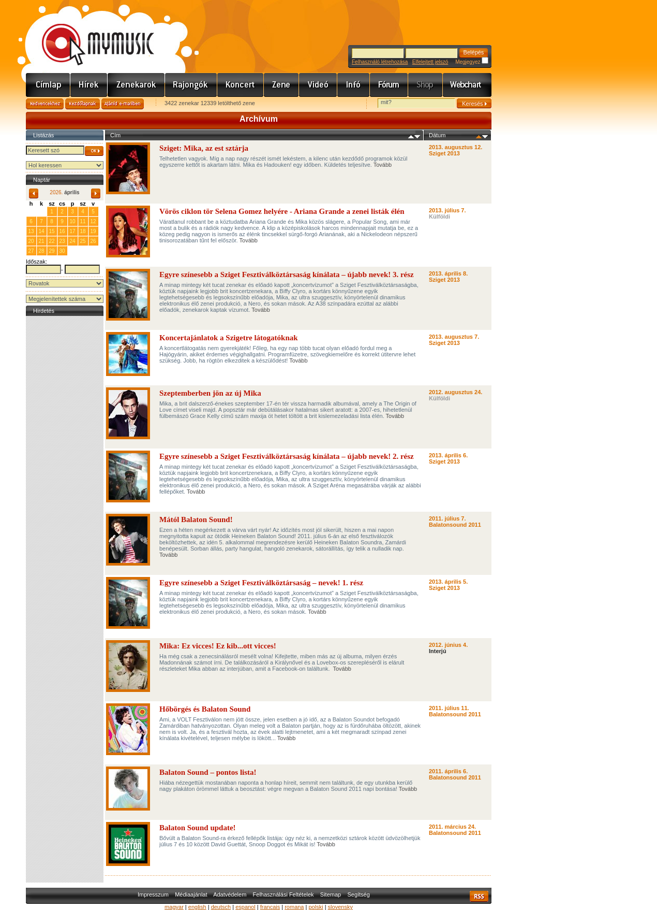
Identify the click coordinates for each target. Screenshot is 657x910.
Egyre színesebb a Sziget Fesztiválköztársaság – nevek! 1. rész (261, 583)
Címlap (48, 85)
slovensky (340, 907)
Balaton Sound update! (197, 828)
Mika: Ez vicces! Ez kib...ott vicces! (217, 646)
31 (41, 211)
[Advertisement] (65, 474)
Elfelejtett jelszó (430, 62)
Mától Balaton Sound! (196, 519)
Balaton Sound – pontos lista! (208, 772)
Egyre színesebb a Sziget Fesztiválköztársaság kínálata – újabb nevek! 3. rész (286, 274)
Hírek (89, 85)
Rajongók (191, 85)
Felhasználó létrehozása (380, 62)
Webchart (467, 85)
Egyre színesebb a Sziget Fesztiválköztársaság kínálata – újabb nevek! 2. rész (286, 456)
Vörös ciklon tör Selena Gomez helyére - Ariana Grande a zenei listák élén (282, 211)
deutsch (221, 907)
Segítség (358, 894)
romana (294, 907)
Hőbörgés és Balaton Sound (204, 709)
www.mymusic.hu (89, 33)
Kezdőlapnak (82, 103)
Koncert (240, 85)
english (197, 907)
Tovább (383, 165)
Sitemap (330, 894)
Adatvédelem (229, 894)
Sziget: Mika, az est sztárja (203, 148)
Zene (281, 85)
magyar (174, 907)
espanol (245, 907)
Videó (318, 85)
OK (94, 151)
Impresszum (153, 894)
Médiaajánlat (191, 894)
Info (353, 85)
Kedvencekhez (45, 103)
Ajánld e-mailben (122, 103)
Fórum (389, 85)
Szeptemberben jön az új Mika (210, 393)
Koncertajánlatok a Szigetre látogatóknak (228, 338)
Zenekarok (136, 85)
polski (315, 907)
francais (270, 907)
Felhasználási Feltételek (283, 894)
